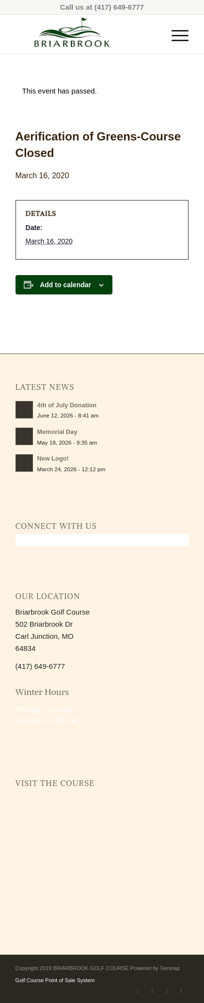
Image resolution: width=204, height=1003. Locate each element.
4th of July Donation (67, 405)
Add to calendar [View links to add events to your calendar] (65, 285)
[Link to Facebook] (137, 991)
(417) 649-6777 (119, 7)
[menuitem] (175, 34)
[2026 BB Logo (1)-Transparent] (85, 34)
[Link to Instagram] (152, 991)
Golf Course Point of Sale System (55, 980)
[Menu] (175, 34)
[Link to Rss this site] (181, 991)
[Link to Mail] (166, 991)
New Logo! (53, 458)
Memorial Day (57, 431)
